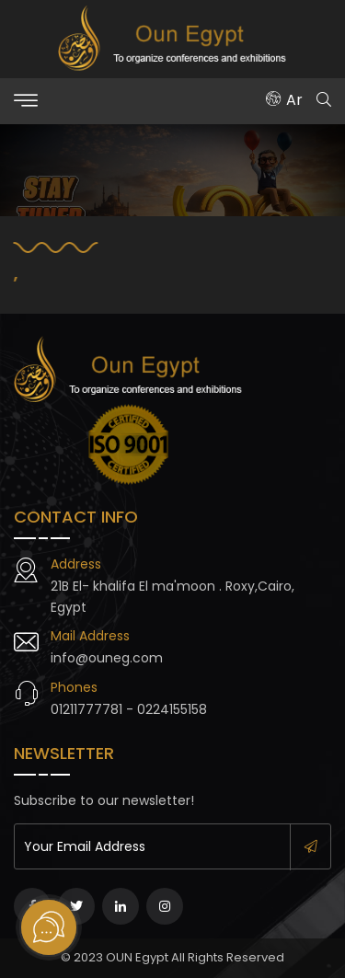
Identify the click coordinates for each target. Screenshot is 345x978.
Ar (284, 99)
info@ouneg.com (107, 658)
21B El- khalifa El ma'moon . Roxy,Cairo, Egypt (172, 596)
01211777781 (86, 709)
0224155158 (172, 709)
